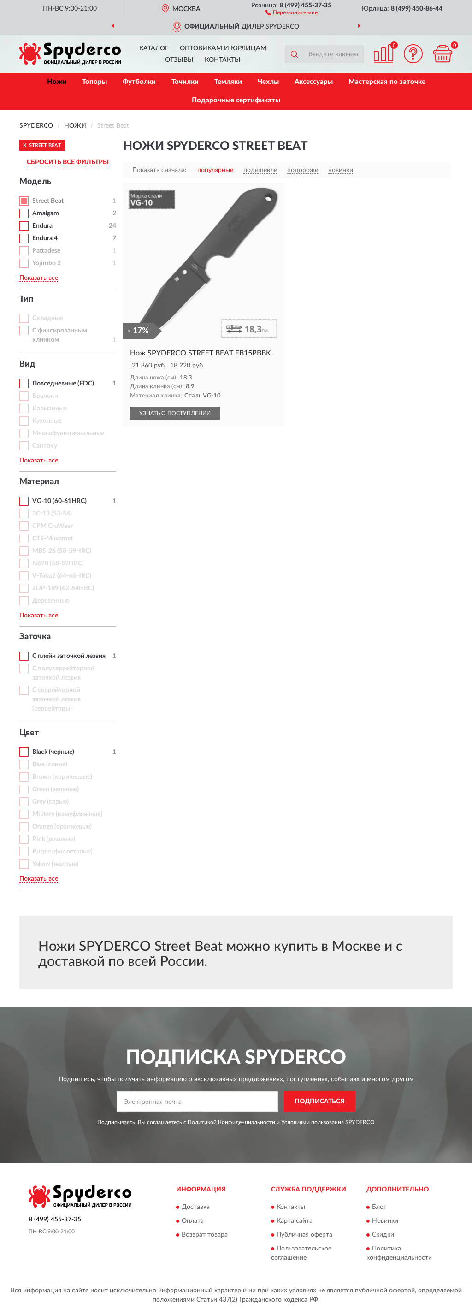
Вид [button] (27, 364)
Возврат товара (205, 1235)
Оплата (193, 1221)
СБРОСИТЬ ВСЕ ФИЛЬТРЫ (68, 162)
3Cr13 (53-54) (52, 513)
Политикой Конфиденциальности (231, 1122)
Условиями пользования (312, 1122)
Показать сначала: (159, 170)
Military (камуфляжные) (67, 814)
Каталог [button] (154, 48)
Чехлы (268, 81)
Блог (379, 1207)
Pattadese (46, 251)
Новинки (385, 1221)
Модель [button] (35, 182)
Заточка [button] (35, 637)
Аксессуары (314, 81)
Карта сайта (295, 1221)
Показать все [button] (38, 278)
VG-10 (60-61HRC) (59, 501)
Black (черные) (53, 752)
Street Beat (48, 201)
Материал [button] (39, 482)
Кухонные (47, 421)
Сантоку (44, 446)
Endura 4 (45, 238)
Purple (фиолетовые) (62, 851)
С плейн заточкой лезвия (69, 656)
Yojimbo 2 (46, 263)
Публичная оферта (304, 1235)
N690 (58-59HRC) (58, 563)
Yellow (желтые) (55, 864)
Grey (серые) (50, 802)
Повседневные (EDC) (63, 383)
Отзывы (179, 60)
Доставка (196, 1207)
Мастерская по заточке (386, 81)
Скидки (383, 1235)
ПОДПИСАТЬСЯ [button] (320, 1101)
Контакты (223, 60)
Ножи (56, 81)
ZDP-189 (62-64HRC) (63, 588)
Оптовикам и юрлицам (223, 48)
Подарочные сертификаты (236, 100)
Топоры (94, 81)
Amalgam (45, 213)
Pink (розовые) (53, 839)
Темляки (228, 81)
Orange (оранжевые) (62, 826)
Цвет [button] (29, 733)
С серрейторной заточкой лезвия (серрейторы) (56, 699)
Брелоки (45, 396)
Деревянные (50, 601)
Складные (47, 318)
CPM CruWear (52, 526)
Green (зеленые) (55, 789)
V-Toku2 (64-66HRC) (61, 576)
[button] (292, 12)
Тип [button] (26, 299)
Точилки (185, 81)
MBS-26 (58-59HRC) (61, 551)
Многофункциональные (68, 433)
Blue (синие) (49, 764)
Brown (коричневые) (62, 777)
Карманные (49, 408)
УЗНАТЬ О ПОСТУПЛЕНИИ (175, 413)
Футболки (139, 81)
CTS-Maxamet (52, 538)
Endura (42, 226)
